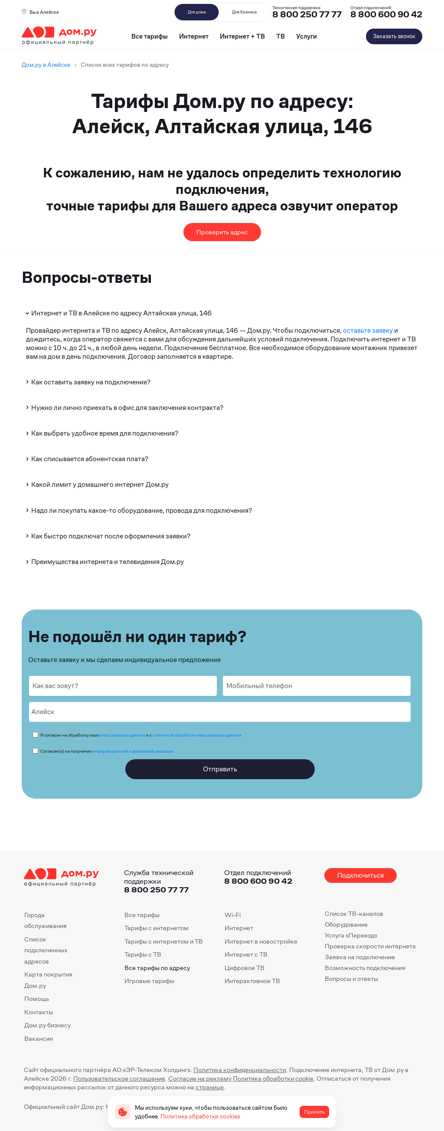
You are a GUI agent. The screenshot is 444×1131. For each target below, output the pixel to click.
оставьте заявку (368, 330)
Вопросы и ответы (351, 978)
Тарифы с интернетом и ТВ (163, 941)
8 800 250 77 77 (156, 890)
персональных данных (123, 735)
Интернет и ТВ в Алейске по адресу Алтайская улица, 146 (118, 313)
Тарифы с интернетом (156, 928)
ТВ (280, 36)
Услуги (306, 36)
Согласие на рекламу (200, 1078)
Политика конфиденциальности (239, 1069)
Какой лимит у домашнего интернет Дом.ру (96, 484)
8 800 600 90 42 (386, 14)
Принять (314, 1111)
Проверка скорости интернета (370, 946)
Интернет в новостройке (261, 941)
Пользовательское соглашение (119, 1078)
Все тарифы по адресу (157, 968)
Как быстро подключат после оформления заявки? (107, 536)
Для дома (197, 12)
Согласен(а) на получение (107, 751)
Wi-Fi (233, 915)
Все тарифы (149, 36)
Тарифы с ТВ (142, 954)
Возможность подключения (365, 968)
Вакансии (38, 1038)
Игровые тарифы (149, 981)
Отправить (220, 769)
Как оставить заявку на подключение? (87, 382)
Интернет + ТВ (242, 36)
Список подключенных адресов (45, 950)
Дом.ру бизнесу (47, 1025)
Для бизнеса (244, 12)
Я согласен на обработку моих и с (141, 735)
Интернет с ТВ (246, 954)
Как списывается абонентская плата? (86, 458)
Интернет (194, 36)
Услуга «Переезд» (351, 935)
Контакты (38, 1012)
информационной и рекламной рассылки (133, 751)
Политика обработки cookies (200, 1116)
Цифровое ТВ (244, 968)
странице (210, 1087)
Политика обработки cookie (273, 1078)
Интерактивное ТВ (252, 981)
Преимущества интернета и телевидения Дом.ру (104, 561)
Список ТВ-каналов (354, 913)
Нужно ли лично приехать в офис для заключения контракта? (124, 407)
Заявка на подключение (360, 957)
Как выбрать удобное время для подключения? (101, 433)
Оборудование (346, 924)
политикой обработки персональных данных (197, 735)
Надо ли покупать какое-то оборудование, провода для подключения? (138, 510)
